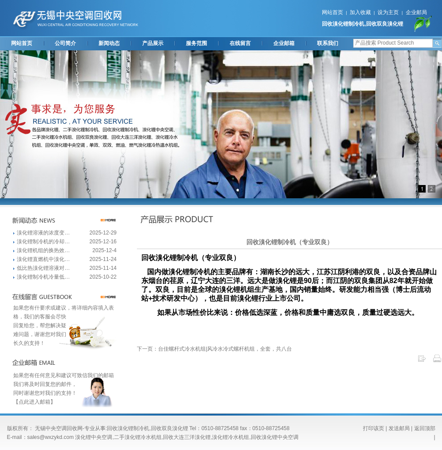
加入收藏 (360, 12)
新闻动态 (109, 43)
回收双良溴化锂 (384, 24)
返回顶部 (424, 428)
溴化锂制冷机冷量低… (43, 277)
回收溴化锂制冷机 (343, 24)
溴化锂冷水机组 (230, 437)
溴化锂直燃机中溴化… (43, 259)
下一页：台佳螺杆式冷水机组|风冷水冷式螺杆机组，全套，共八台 (214, 349)
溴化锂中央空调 (93, 437)
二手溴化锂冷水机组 (138, 437)
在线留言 (240, 43)
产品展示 (152, 43)
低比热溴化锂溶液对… (43, 268)
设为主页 (388, 12)
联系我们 (327, 43)
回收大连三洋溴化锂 (187, 437)
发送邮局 (399, 428)
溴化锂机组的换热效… (43, 250)
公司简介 (65, 43)
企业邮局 (416, 12)
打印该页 (373, 428)
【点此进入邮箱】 (34, 402)
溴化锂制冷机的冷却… (43, 241)
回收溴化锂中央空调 (274, 437)
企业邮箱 (284, 43)
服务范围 (196, 43)
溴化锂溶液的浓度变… (43, 233)
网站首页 (332, 12)
